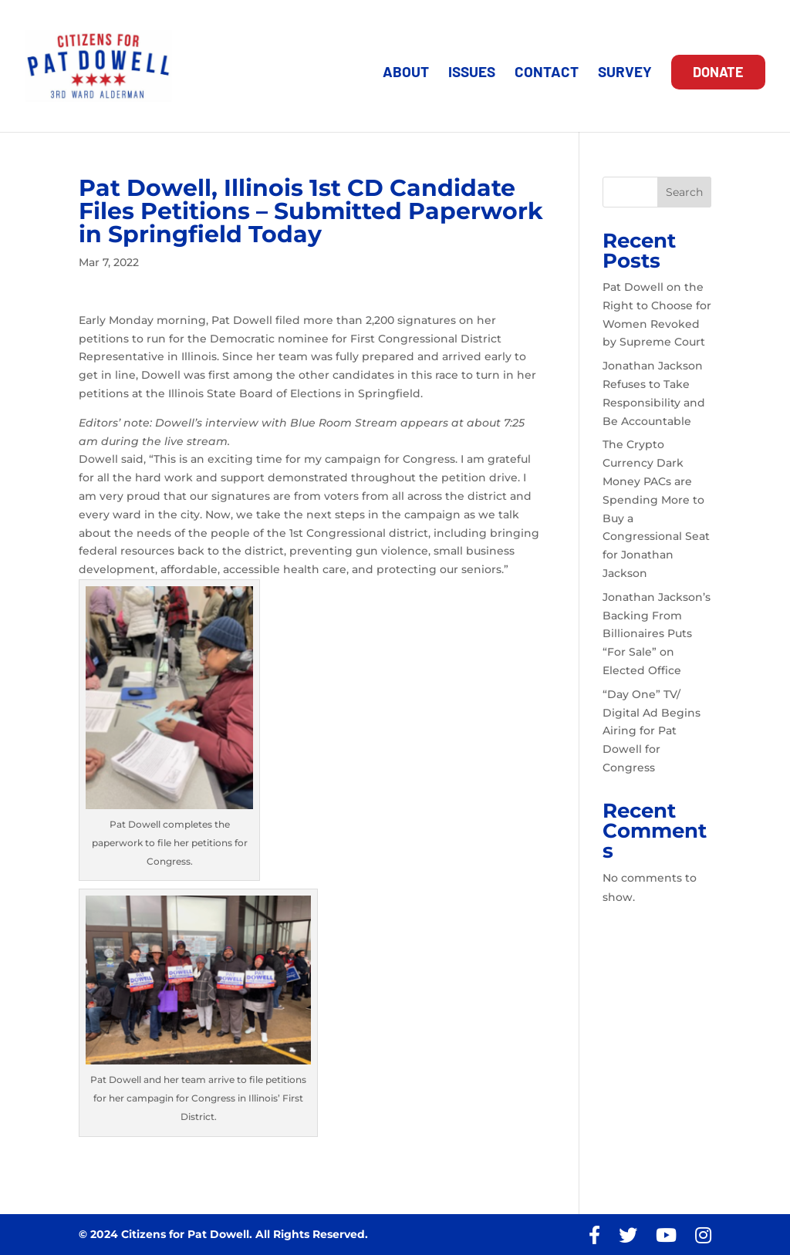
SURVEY (625, 73)
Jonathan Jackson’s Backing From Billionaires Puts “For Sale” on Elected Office (657, 633)
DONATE (718, 71)
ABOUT (406, 73)
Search (684, 192)
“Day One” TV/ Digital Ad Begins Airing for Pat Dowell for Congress (652, 730)
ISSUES (471, 73)
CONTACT (547, 73)
